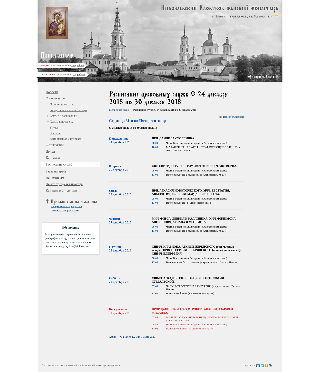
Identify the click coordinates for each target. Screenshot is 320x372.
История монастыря (62, 104)
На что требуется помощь (64, 184)
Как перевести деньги (61, 190)
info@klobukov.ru (78, 246)
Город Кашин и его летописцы (68, 110)
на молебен (62, 65)
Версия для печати (233, 116)
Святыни (55, 133)
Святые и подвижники (63, 115)
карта (276, 16)
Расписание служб (59, 164)
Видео (50, 151)
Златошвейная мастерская (65, 138)
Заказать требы (56, 171)
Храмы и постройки (62, 121)
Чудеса (54, 127)
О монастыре (55, 98)
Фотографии (55, 145)
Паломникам (55, 178)
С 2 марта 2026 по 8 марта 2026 (137, 336)
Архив (112, 336)
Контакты (53, 157)
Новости (52, 92)
